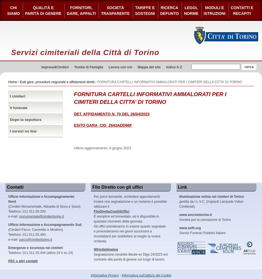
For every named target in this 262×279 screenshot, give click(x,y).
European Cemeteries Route (225, 248)
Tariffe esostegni (145, 11)
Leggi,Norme (191, 11)
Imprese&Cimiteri (55, 67)
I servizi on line (23, 131)
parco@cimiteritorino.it (35, 240)
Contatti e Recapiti (242, 11)
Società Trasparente (115, 11)
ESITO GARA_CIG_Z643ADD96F (103, 125)
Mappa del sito (149, 67)
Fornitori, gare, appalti (81, 11)
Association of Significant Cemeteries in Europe (192, 248)
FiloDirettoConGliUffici (111, 211)
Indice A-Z (174, 67)
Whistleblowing (106, 249)
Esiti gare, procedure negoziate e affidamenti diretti (57, 82)
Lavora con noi (120, 67)
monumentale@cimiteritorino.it (41, 216)
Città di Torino (226, 35)
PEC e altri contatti (23, 261)
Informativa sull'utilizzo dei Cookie (147, 275)
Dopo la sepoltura (25, 120)
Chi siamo (13, 11)
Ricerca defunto (169, 11)
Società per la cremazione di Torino (205, 217)
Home (12, 82)
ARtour (249, 248)
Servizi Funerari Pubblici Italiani (202, 230)
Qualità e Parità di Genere (43, 11)
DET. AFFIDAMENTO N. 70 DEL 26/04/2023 (111, 114)
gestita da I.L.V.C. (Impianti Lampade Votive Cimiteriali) (211, 201)
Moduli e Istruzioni (214, 11)
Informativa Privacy (105, 275)
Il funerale (19, 108)
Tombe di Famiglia (88, 67)
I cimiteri (17, 96)
